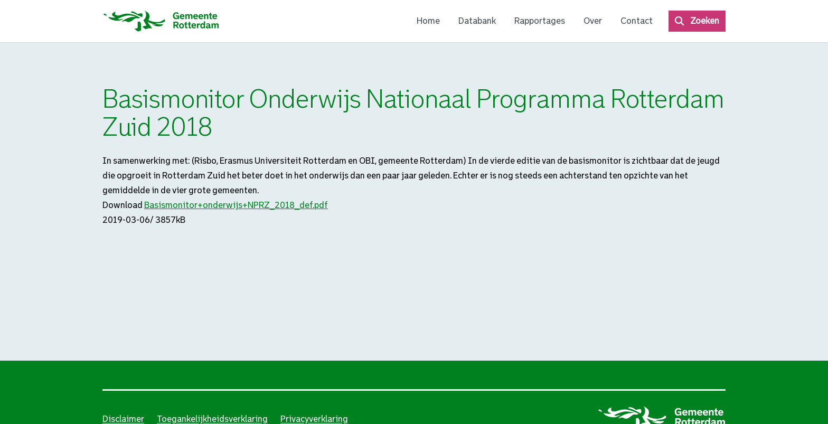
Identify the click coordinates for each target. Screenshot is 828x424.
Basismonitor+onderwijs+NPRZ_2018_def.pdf (236, 205)
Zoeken (704, 20)
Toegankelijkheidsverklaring (212, 418)
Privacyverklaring (314, 418)
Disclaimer (123, 418)
